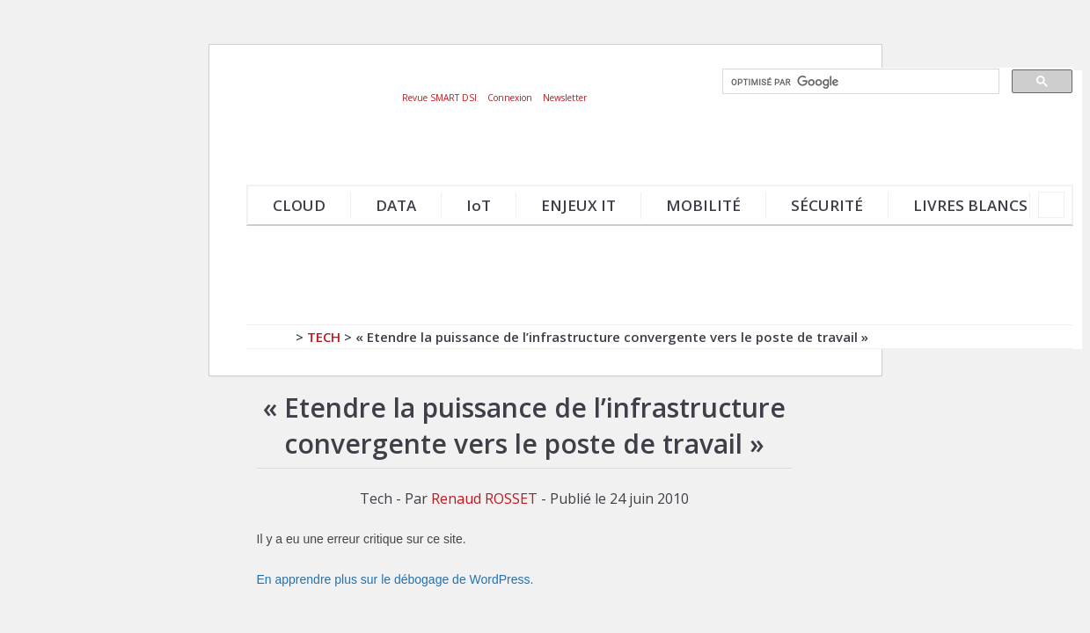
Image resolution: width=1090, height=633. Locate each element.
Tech (323, 337)
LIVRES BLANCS (970, 205)
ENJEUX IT (578, 205)
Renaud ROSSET (484, 498)
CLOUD (299, 205)
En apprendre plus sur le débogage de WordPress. (395, 579)
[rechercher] (859, 82)
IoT (478, 205)
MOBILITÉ (703, 205)
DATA (396, 205)
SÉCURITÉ (827, 205)
